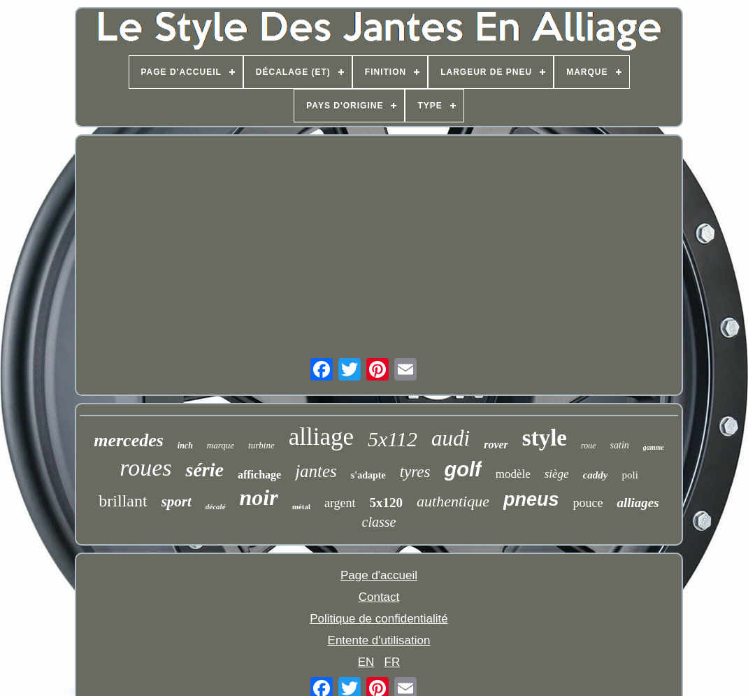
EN (366, 662)
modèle (513, 474)
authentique (453, 501)
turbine (261, 445)
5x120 (386, 502)
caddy (595, 475)
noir (259, 497)
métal (301, 506)
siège (557, 474)
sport (176, 501)
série (204, 470)
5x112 (392, 438)
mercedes (129, 440)
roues (145, 468)
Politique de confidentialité (379, 618)
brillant (123, 501)
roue (588, 445)
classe (379, 522)
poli (629, 475)
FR (392, 662)
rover (496, 444)
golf (463, 469)
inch (185, 445)
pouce (588, 503)
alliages (638, 502)
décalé (216, 506)
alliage (321, 436)
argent (340, 503)
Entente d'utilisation (379, 640)
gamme (653, 447)
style (544, 437)
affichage (259, 475)
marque (220, 445)
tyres (415, 472)
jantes (316, 471)
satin (619, 445)
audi (450, 438)
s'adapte (368, 475)
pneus (531, 499)
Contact (379, 597)
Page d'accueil (378, 575)
